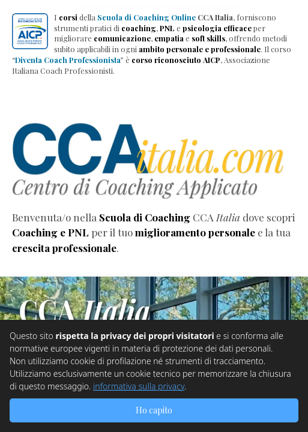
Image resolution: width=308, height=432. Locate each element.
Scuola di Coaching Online (146, 17)
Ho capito (154, 410)
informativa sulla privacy (138, 386)
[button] (30, 31)
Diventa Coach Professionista (68, 60)
